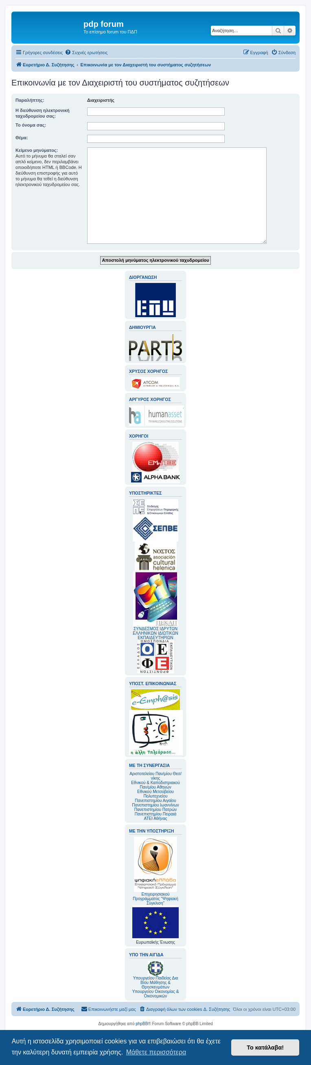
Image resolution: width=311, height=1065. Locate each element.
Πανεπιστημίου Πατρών (155, 809)
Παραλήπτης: (29, 100)
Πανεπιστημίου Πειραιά (155, 814)
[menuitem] (86, 52)
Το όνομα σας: (30, 125)
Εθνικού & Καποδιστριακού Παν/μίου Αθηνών (155, 784)
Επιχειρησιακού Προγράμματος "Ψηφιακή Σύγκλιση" (155, 871)
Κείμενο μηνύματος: (36, 150)
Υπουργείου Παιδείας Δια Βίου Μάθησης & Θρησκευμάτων (155, 982)
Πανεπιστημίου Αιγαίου (155, 800)
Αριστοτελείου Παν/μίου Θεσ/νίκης (155, 775)
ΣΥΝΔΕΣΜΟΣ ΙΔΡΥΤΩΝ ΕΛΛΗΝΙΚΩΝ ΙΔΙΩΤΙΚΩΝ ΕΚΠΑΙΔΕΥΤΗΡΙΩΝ (155, 633)
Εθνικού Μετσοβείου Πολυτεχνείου (155, 793)
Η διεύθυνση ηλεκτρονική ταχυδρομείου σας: (42, 113)
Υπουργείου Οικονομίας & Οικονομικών (155, 993)
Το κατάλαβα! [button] (265, 1047)
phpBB (142, 1023)
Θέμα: (21, 137)
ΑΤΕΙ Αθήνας (155, 818)
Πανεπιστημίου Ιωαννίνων (155, 805)
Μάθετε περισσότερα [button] (156, 1052)
